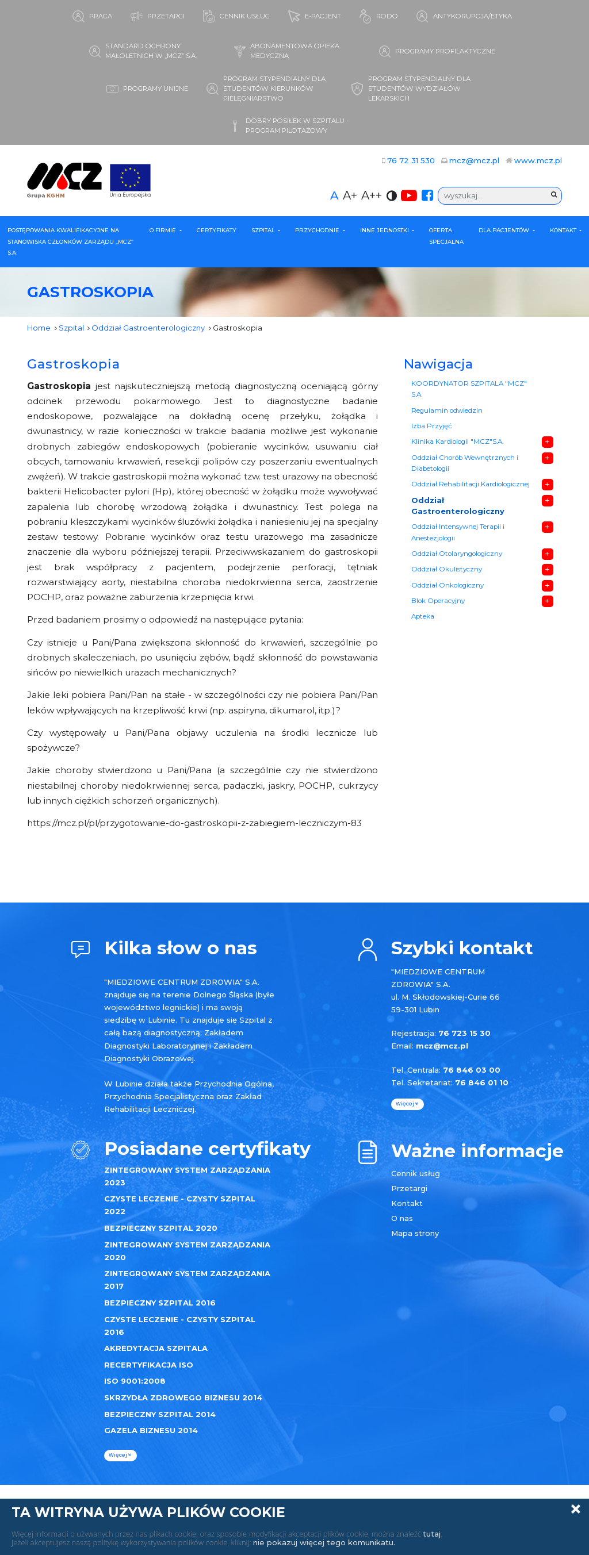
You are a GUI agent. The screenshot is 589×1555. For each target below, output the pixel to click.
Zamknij (575, 1509)
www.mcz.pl (538, 160)
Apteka (422, 616)
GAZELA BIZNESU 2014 (151, 1430)
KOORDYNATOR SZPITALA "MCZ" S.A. (469, 389)
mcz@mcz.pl (474, 160)
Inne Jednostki (385, 230)
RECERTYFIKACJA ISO (148, 1364)
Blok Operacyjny (438, 601)
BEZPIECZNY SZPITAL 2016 (160, 1302)
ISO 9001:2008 (135, 1380)
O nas (402, 1218)
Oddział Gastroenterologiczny (148, 327)
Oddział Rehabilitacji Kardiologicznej (470, 484)
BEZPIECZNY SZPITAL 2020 (160, 1228)
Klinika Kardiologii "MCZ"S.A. (457, 441)
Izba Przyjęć (431, 426)
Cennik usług (415, 1173)
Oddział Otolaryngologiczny (456, 554)
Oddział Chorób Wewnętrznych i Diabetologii (464, 463)
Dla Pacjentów (505, 230)
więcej (120, 1455)
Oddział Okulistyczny (446, 569)
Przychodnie (318, 230)
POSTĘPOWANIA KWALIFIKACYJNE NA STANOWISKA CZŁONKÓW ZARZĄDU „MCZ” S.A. (70, 241)
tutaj (432, 1533)
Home (39, 327)
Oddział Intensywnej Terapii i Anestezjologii (457, 532)
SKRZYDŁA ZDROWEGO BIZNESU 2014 (183, 1397)
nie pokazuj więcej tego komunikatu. (324, 1542)
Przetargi (409, 1188)
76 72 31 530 (411, 160)
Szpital (264, 230)
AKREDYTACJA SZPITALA (156, 1348)
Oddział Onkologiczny (447, 585)
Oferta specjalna (446, 236)
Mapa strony (415, 1233)
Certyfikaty (216, 230)
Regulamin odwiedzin (447, 410)
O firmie (164, 230)
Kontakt (564, 230)
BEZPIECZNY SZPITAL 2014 (160, 1414)
